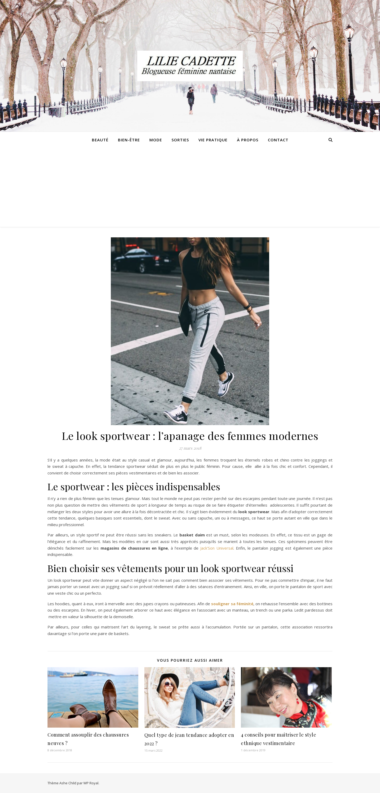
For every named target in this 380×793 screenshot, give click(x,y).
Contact (278, 139)
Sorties (180, 139)
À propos (247, 139)
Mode (155, 139)
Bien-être (129, 139)
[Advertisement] (190, 187)
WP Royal (90, 783)
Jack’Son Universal (216, 548)
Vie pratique (212, 139)
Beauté (100, 139)
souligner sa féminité (232, 603)
